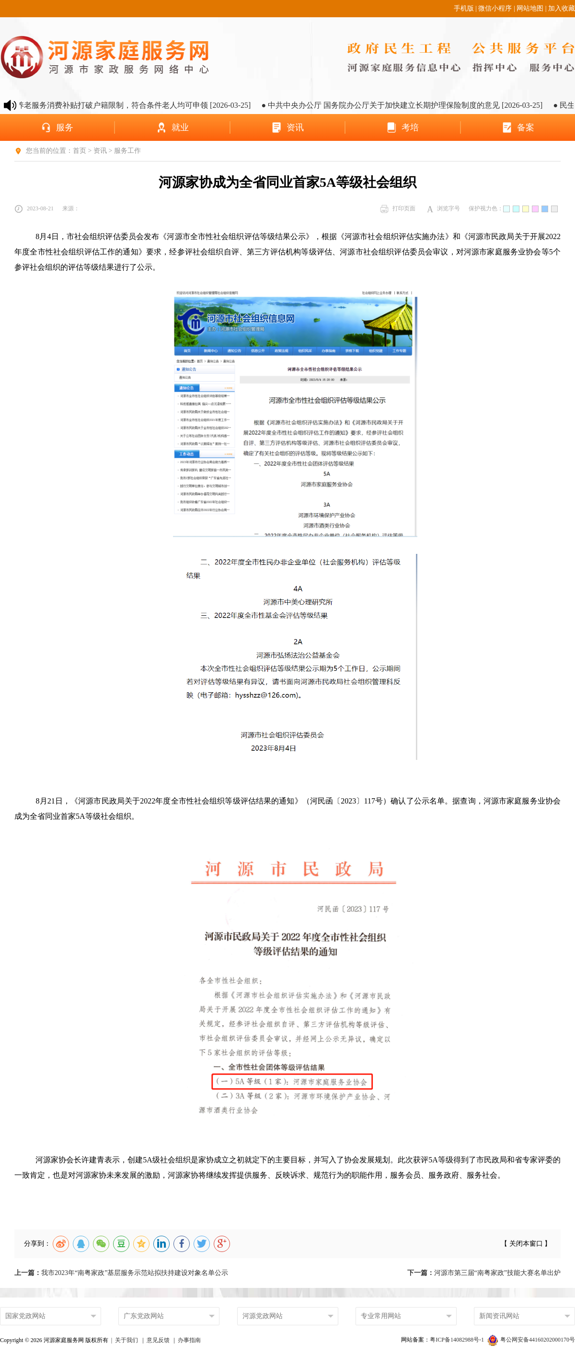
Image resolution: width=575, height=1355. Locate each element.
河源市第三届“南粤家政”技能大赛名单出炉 (484, 1272)
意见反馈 (158, 1340)
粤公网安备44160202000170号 (531, 1339)
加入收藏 (561, 8)
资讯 (100, 150)
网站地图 (530, 8)
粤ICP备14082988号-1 (457, 1339)
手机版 (464, 8)
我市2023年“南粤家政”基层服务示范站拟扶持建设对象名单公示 (121, 1272)
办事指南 (189, 1340)
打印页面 (397, 209)
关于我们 (126, 1340)
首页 (79, 150)
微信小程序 (495, 8)
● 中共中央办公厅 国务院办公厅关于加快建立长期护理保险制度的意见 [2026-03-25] (414, 105)
